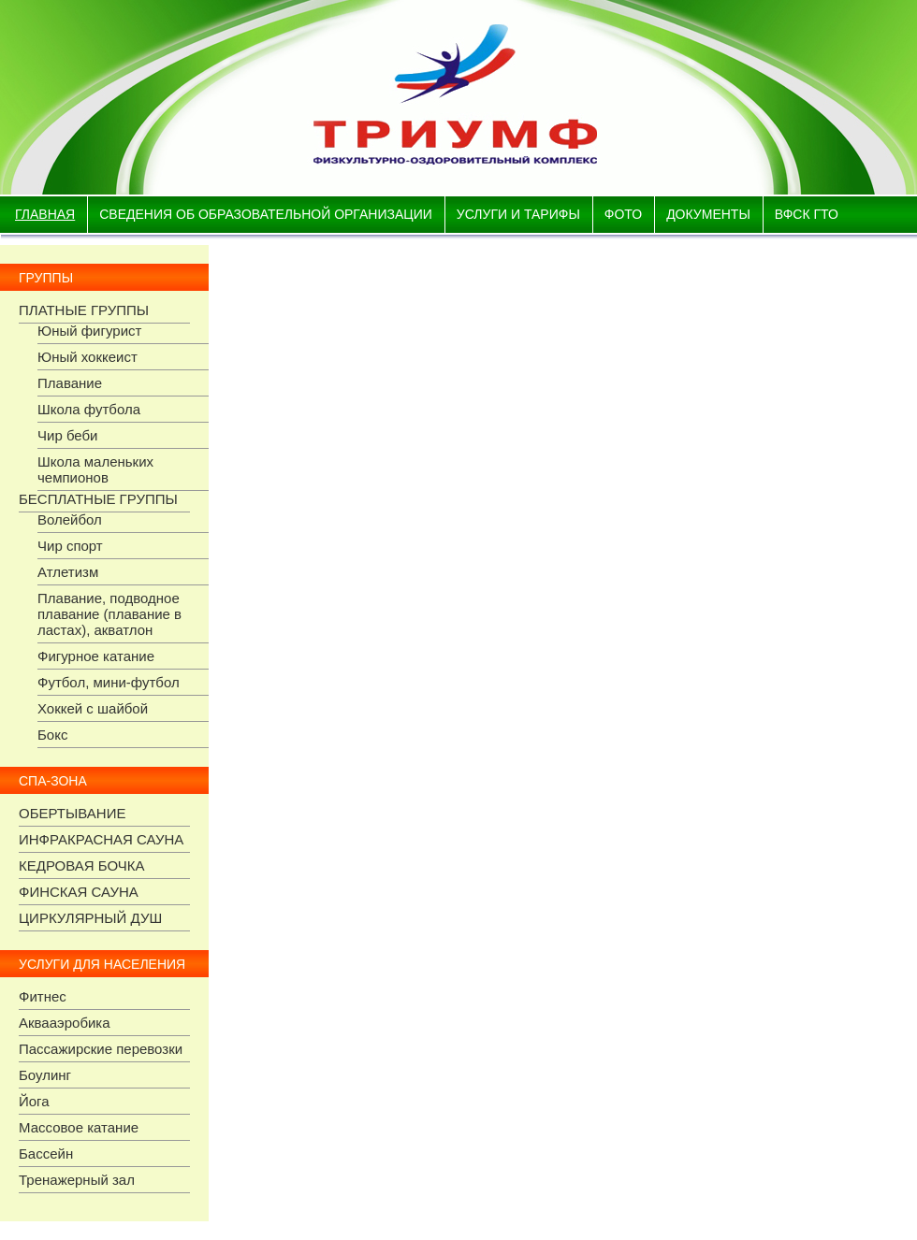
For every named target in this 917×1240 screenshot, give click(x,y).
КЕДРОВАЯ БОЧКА (82, 865)
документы (708, 214)
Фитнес (42, 996)
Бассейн (46, 1153)
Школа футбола (88, 409)
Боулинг (45, 1075)
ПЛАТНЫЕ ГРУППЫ (84, 310)
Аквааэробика (64, 1023)
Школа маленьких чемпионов (95, 469)
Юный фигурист (89, 331)
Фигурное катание (95, 656)
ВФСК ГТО (806, 214)
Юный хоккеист (87, 357)
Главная (45, 214)
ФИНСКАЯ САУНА (78, 892)
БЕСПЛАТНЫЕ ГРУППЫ (98, 499)
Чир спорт (70, 546)
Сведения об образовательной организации (265, 214)
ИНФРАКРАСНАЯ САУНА (101, 839)
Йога (34, 1101)
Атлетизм (67, 572)
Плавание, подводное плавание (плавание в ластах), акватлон (109, 614)
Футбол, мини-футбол (108, 682)
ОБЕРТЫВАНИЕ (72, 813)
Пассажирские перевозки (100, 1049)
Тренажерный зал (77, 1180)
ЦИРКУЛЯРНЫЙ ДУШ (90, 918)
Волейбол (69, 519)
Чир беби (67, 435)
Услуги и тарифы (518, 214)
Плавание (69, 383)
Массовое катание (78, 1127)
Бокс (52, 735)
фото (623, 214)
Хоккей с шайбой (92, 708)
